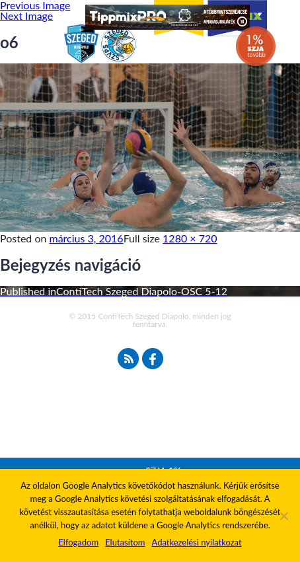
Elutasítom (125, 542)
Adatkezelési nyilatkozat (196, 542)
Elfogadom (78, 542)
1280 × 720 (190, 238)
